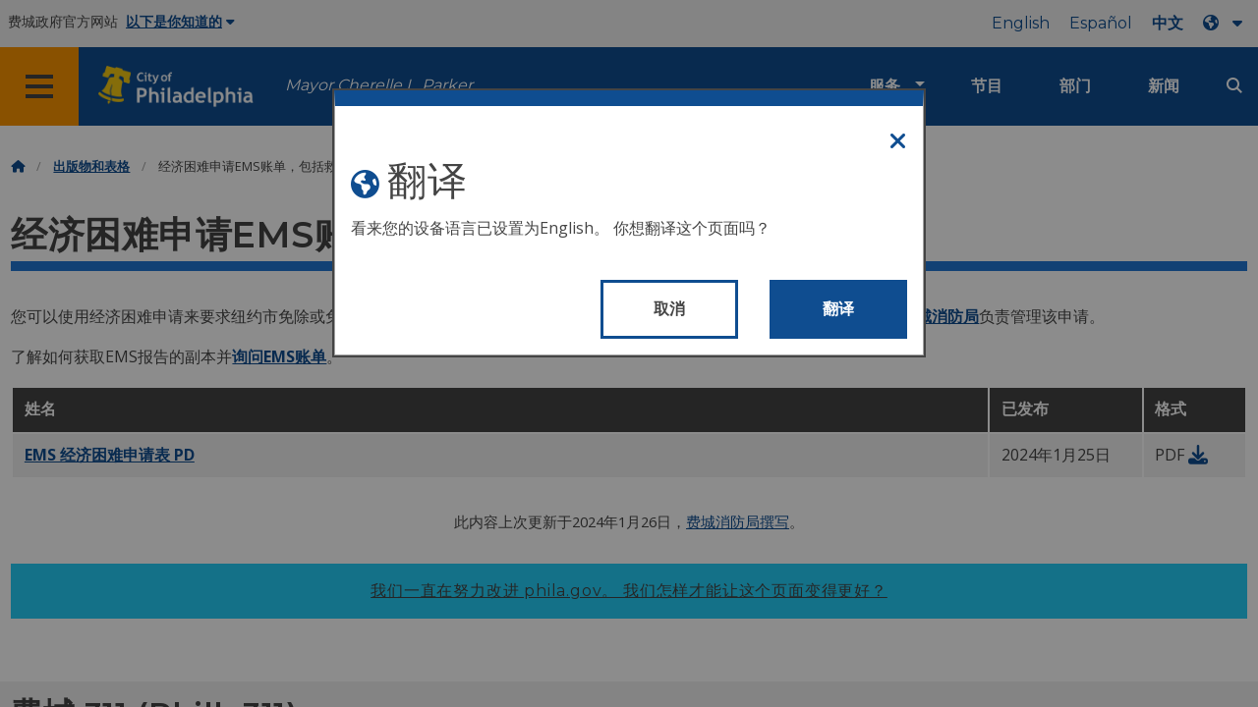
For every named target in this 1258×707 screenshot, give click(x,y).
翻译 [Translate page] (839, 308)
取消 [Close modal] (670, 308)
